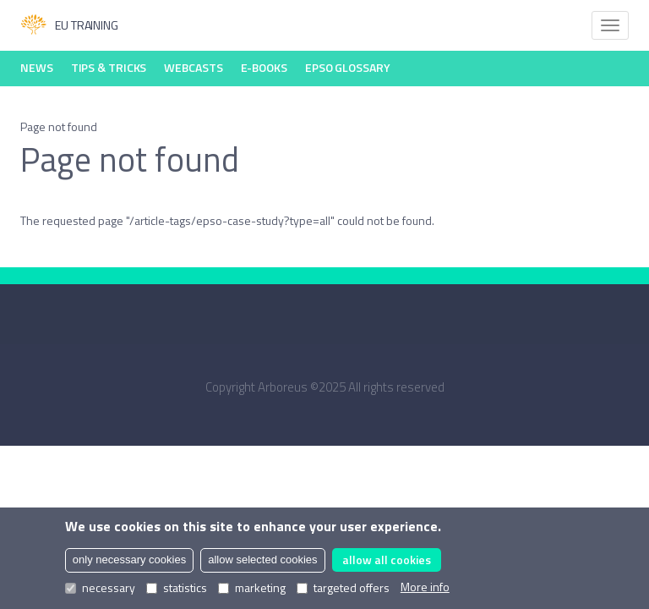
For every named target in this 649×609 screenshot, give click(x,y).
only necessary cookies (129, 559)
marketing (252, 587)
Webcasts (193, 67)
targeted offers (343, 587)
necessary (100, 587)
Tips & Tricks (109, 67)
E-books (264, 67)
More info (425, 586)
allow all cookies (386, 559)
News (36, 67)
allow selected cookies (262, 559)
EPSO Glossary (347, 67)
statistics (176, 587)
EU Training (69, 25)
